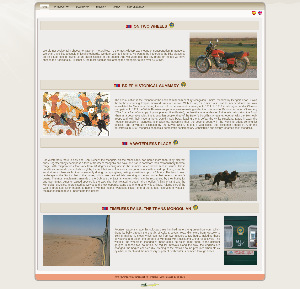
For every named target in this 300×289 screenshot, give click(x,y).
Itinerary (154, 277)
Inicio (118, 277)
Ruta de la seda (177, 277)
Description (142, 277)
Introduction (128, 277)
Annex (163, 277)
